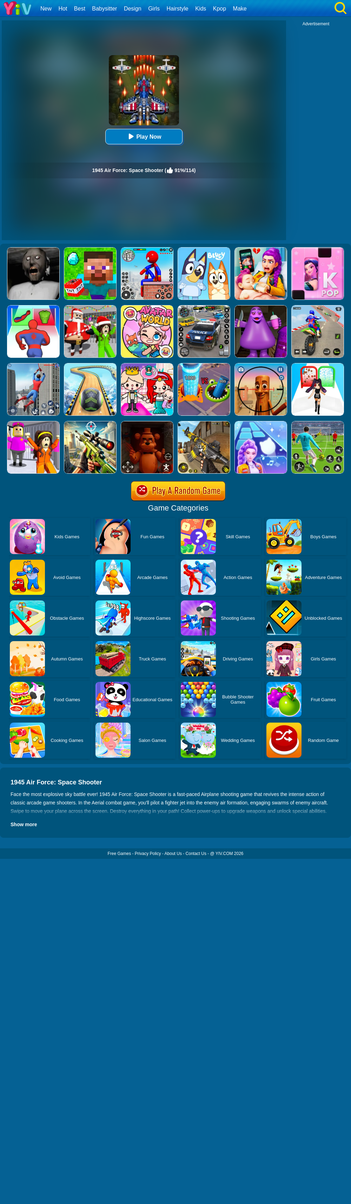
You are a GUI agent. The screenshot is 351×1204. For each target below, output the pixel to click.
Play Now (143, 136)
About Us (173, 853)
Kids (200, 9)
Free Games (119, 853)
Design (132, 9)
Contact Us (196, 853)
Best (79, 9)
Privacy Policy (148, 853)
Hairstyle (177, 9)
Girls (154, 9)
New (46, 9)
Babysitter (104, 9)
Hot (62, 9)
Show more (24, 824)
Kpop (219, 9)
